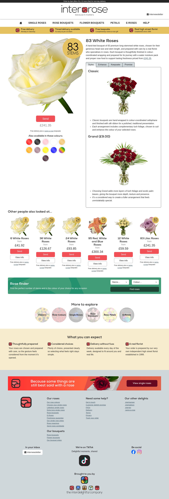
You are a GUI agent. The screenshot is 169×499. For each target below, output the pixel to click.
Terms (88, 413)
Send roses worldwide (55, 426)
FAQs (88, 408)
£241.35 (147, 58)
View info (19, 257)
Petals (115, 23)
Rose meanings (53, 423)
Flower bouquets (53, 438)
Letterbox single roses (55, 408)
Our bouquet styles (54, 440)
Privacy (89, 415)
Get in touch (90, 402)
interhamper (130, 402)
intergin (128, 408)
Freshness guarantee (55, 418)
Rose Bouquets (63, 23)
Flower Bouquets (92, 23)
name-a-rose (49, 131)
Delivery (89, 410)
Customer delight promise (96, 405)
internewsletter (155, 14)
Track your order (92, 418)
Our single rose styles (55, 421)
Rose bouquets (53, 413)
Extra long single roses (56, 410)
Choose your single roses (57, 405)
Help (146, 23)
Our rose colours (53, 402)
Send (46, 118)
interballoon (129, 405)
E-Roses (131, 23)
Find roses (135, 289)
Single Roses (37, 23)
